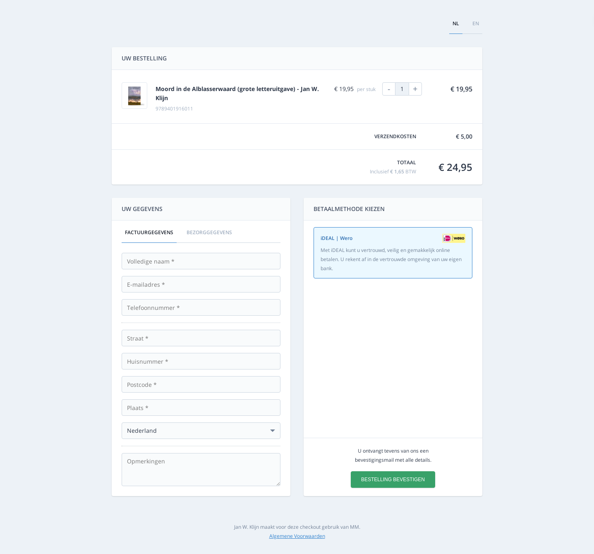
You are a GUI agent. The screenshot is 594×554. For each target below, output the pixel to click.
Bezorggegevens (209, 232)
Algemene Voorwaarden (297, 536)
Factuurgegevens (149, 232)
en (475, 23)
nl (456, 23)
